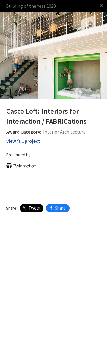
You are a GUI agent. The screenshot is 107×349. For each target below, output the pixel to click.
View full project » (24, 141)
